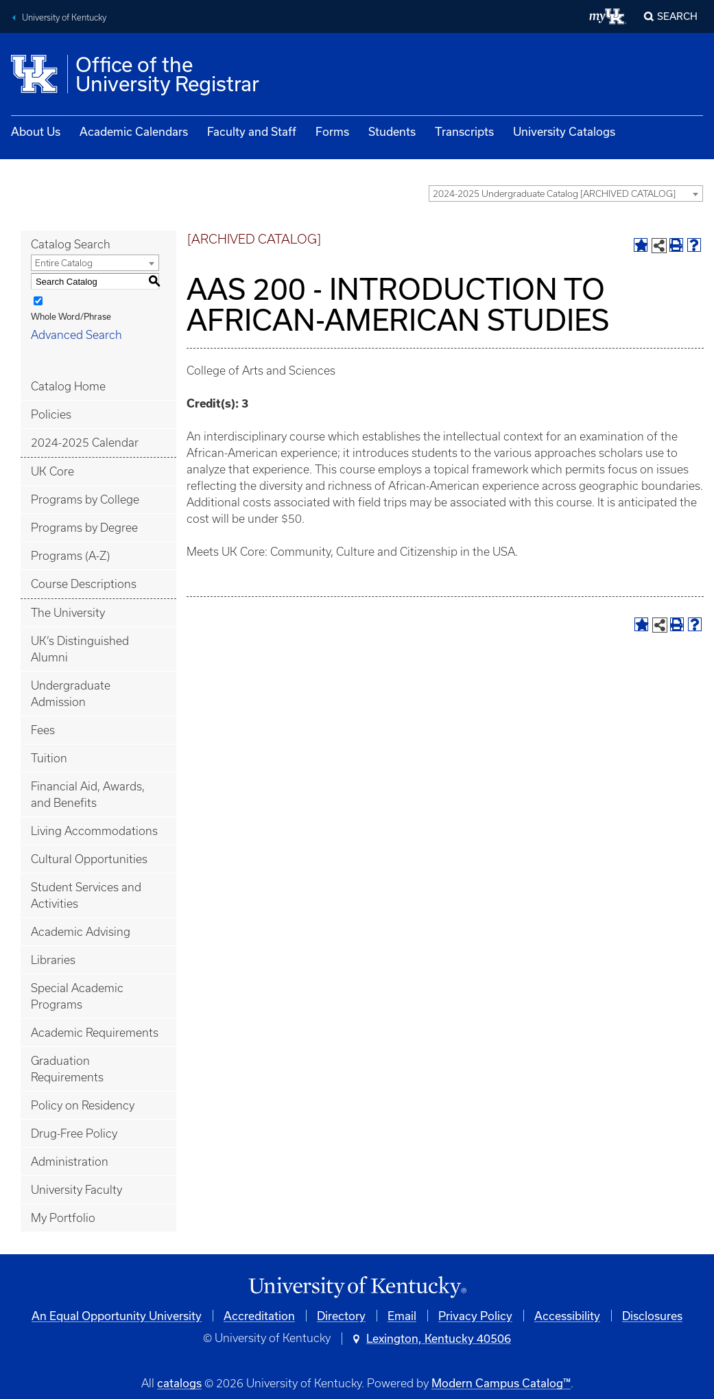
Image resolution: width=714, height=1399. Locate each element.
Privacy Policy (475, 1315)
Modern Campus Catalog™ (501, 1382)
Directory (341, 1315)
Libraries (53, 960)
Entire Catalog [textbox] (64, 263)
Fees (43, 730)
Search (677, 16)
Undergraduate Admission (70, 693)
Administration (69, 1161)
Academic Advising (80, 932)
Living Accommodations (94, 831)
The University (68, 613)
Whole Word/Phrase (71, 316)
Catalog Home (68, 386)
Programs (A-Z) (70, 556)
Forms (332, 131)
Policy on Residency (82, 1105)
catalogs (179, 1382)
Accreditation (259, 1315)
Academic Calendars (134, 131)
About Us (35, 131)
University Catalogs (564, 131)
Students (392, 131)
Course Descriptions (83, 584)
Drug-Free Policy (74, 1133)
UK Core (52, 471)
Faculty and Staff (251, 131)
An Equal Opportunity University (117, 1315)
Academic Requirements (94, 1032)
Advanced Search (76, 335)
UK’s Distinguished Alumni (80, 649)
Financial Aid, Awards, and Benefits (88, 794)
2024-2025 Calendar (85, 442)
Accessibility (567, 1315)
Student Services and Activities (86, 895)
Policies (51, 414)
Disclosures (652, 1315)
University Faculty (76, 1190)
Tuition (49, 758)
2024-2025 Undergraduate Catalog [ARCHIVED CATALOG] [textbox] (554, 194)
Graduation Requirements (67, 1069)
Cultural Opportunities (89, 859)
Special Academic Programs (77, 996)
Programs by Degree (84, 527)
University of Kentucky (64, 17)
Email (402, 1315)
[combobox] (566, 193)
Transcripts (464, 131)
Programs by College (85, 499)
